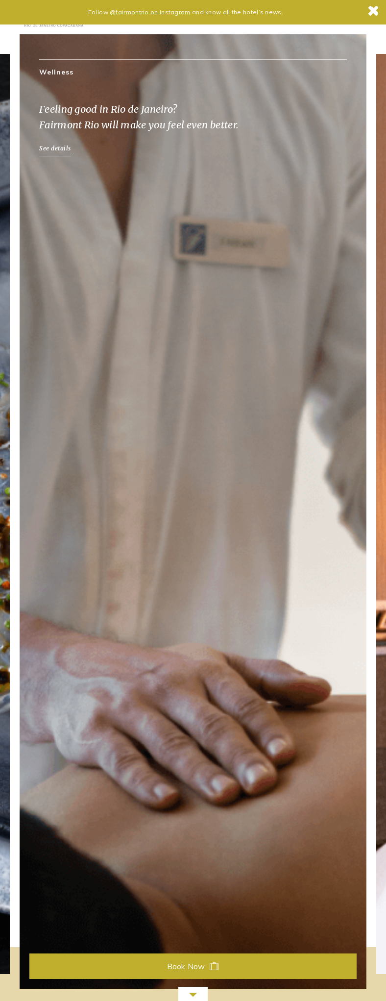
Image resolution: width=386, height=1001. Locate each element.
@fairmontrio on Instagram (150, 12)
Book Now (193, 966)
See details (55, 148)
